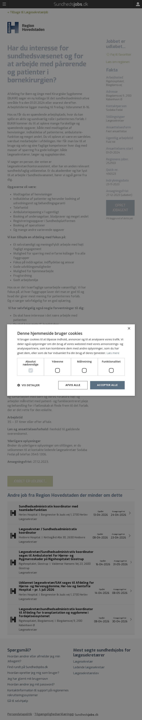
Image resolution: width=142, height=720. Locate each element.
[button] (28, 385)
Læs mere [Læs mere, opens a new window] (113, 353)
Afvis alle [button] (72, 385)
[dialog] (71, 360)
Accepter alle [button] (107, 385)
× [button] (129, 328)
